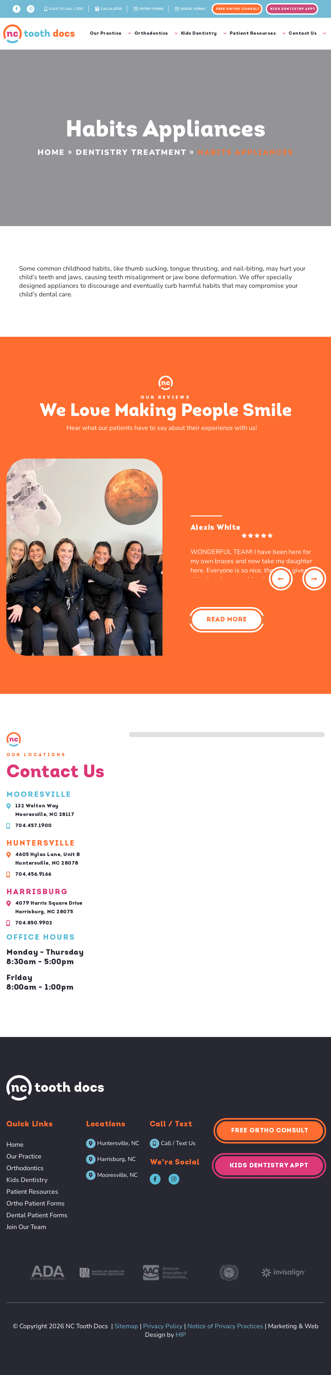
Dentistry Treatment (131, 152)
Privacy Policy (163, 1326)
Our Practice (110, 34)
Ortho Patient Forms (35, 1203)
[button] (280, 578)
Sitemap (126, 1326)
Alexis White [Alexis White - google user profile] (216, 528)
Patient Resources (258, 34)
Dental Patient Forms (37, 1215)
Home (51, 152)
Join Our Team (26, 1227)
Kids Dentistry (204, 34)
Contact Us (307, 34)
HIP (181, 1334)
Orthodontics (156, 34)
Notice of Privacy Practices (225, 1326)
